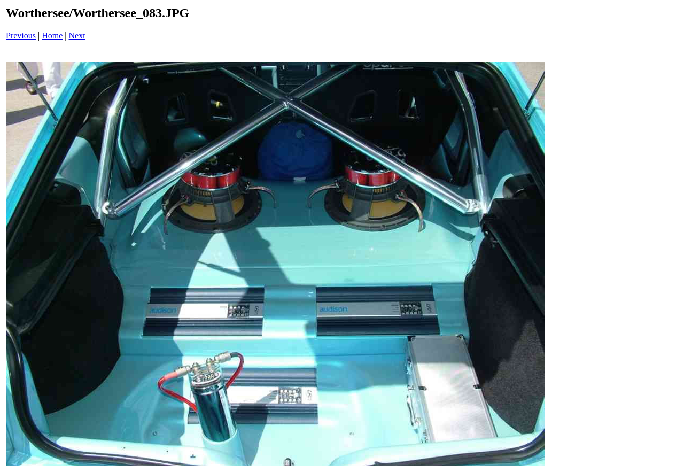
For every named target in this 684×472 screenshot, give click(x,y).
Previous (21, 35)
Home (52, 35)
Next (77, 35)
